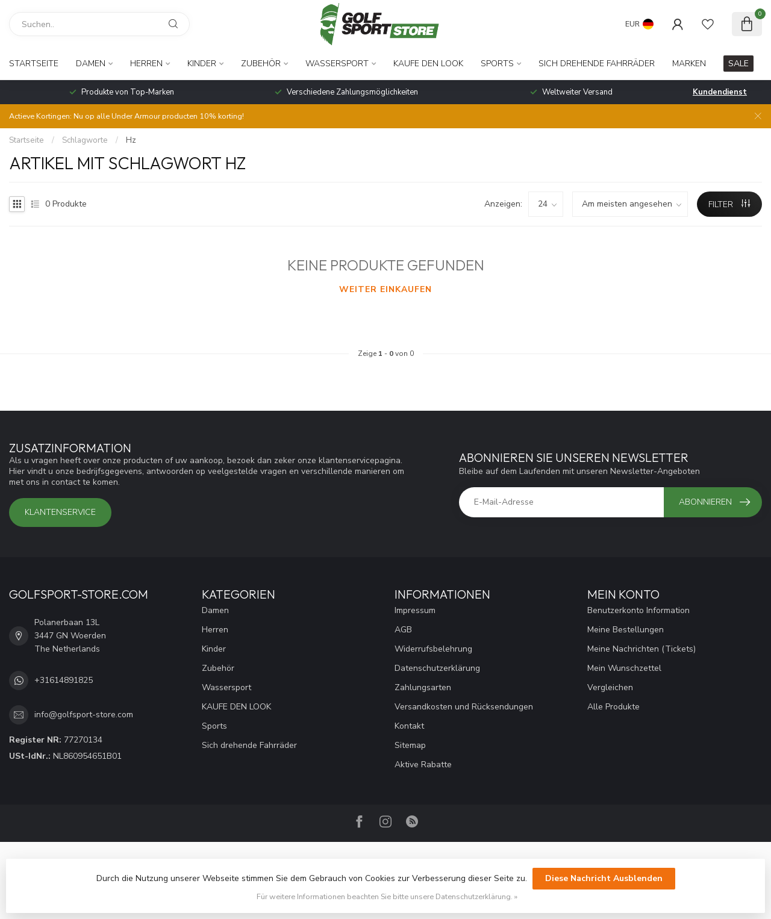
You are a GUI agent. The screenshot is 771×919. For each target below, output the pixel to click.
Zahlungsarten (423, 687)
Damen (90, 63)
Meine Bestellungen (625, 629)
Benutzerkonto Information (638, 610)
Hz (131, 140)
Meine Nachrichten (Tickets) (641, 649)
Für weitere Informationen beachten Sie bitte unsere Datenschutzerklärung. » (387, 896)
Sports (497, 63)
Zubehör (261, 63)
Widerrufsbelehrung (433, 649)
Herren (146, 63)
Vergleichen (610, 687)
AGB (403, 629)
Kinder (201, 63)
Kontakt (409, 726)
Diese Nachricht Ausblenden (604, 878)
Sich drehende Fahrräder (596, 63)
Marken (689, 63)
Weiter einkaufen (385, 289)
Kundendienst (720, 92)
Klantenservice (60, 512)
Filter (729, 204)
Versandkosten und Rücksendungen (464, 706)
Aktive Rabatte (423, 764)
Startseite (33, 63)
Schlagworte (85, 140)
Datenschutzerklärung (437, 668)
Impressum (415, 610)
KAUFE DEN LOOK (428, 63)
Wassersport (337, 63)
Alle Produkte (613, 706)
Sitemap (410, 745)
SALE (738, 63)
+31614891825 (63, 680)
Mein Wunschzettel (624, 668)
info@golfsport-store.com (83, 714)
